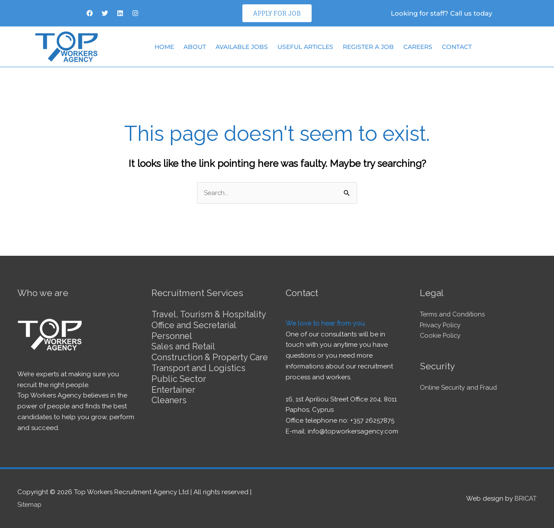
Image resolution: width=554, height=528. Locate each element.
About (195, 47)
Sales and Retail (183, 345)
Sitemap (29, 504)
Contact (457, 47)
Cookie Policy (441, 336)
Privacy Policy (441, 325)
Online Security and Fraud (459, 387)
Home (164, 47)
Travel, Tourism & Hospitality (209, 314)
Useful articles (305, 47)
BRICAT (525, 498)
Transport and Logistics (198, 377)
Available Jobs (242, 47)
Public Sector (178, 387)
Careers (417, 47)
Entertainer (173, 397)
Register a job (368, 47)
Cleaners (169, 408)
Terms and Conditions (453, 314)
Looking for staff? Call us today (441, 13)
